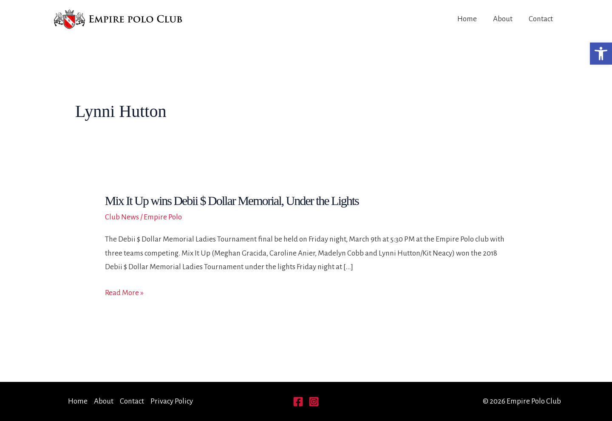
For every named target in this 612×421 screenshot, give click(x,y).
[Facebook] (298, 401)
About (503, 19)
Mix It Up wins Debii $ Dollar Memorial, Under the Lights (232, 200)
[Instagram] (314, 401)
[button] (601, 54)
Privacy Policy (171, 401)
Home (467, 19)
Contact (541, 19)
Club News (122, 217)
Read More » (124, 293)
